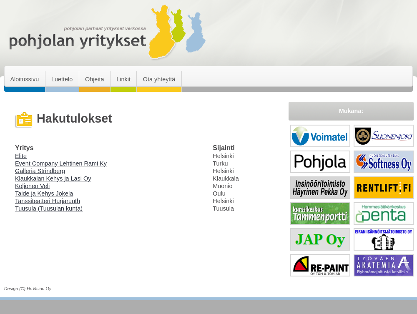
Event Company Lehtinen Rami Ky (61, 163)
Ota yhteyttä (159, 79)
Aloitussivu (24, 79)
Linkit (123, 79)
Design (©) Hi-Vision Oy (27, 288)
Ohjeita (94, 79)
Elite (21, 156)
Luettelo (62, 79)
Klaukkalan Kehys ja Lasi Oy (53, 178)
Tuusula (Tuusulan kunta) (49, 208)
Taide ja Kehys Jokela (44, 193)
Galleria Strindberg (40, 171)
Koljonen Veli (32, 186)
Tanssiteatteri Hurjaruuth (47, 201)
